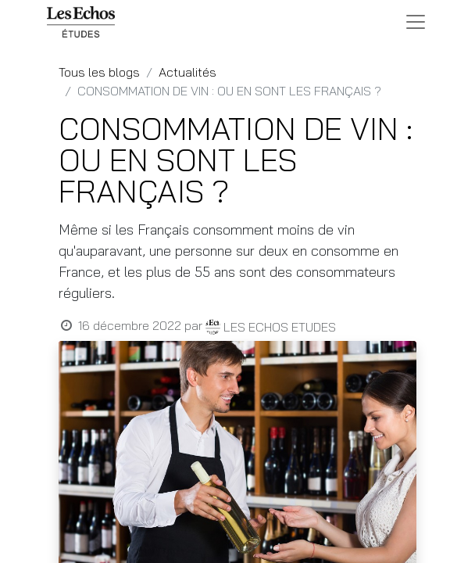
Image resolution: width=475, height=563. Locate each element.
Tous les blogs (99, 72)
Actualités (187, 72)
